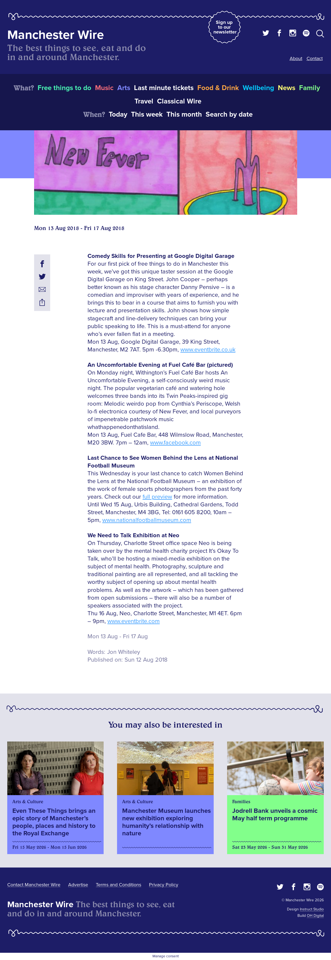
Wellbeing (258, 88)
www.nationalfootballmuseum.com (146, 520)
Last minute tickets (164, 88)
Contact (315, 58)
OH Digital (315, 915)
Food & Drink (218, 88)
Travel (143, 101)
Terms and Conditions (118, 885)
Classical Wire (179, 101)
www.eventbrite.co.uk (207, 349)
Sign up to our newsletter (225, 27)
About (296, 58)
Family (309, 88)
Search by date (229, 114)
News (286, 88)
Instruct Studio (312, 909)
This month (184, 114)
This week (147, 114)
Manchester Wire (55, 35)
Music (104, 88)
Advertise (78, 885)
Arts (123, 88)
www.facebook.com (175, 442)
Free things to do (64, 88)
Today (118, 114)
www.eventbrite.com (133, 621)
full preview (157, 497)
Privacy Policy (163, 885)
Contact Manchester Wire (33, 885)
